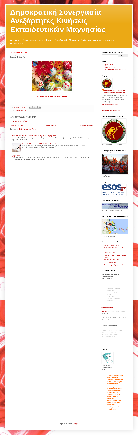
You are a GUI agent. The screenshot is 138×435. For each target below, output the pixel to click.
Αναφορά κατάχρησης (111, 110)
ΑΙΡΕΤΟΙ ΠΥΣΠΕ (107, 307)
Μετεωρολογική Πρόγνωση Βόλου (115, 265)
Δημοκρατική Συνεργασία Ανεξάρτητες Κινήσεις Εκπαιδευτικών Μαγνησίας (58, 21)
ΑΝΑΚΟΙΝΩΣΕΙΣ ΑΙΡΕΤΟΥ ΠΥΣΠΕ (115, 70)
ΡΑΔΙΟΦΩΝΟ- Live (110, 262)
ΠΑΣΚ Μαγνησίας (21, 110)
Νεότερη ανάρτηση (17, 125)
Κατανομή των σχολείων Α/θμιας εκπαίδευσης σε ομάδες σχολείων (34, 136)
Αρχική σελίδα (51, 125)
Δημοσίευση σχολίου (20, 121)
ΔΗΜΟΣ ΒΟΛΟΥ (109, 253)
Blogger (75, 424)
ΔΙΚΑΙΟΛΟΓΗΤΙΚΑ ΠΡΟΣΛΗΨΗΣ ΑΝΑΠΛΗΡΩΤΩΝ (39, 143)
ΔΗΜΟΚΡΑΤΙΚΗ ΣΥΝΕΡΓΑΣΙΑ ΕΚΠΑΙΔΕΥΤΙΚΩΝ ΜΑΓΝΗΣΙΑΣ (115, 91)
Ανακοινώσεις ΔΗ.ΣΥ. (111, 67)
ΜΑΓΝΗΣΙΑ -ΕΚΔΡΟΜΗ (111, 260)
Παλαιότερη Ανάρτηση (86, 125)
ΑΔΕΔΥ (106, 250)
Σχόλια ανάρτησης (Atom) (27, 129)
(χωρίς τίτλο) (16, 156)
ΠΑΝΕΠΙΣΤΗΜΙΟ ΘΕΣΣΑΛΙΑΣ (114, 248)
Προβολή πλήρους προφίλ (110, 104)
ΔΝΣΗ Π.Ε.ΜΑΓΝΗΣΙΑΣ (112, 245)
